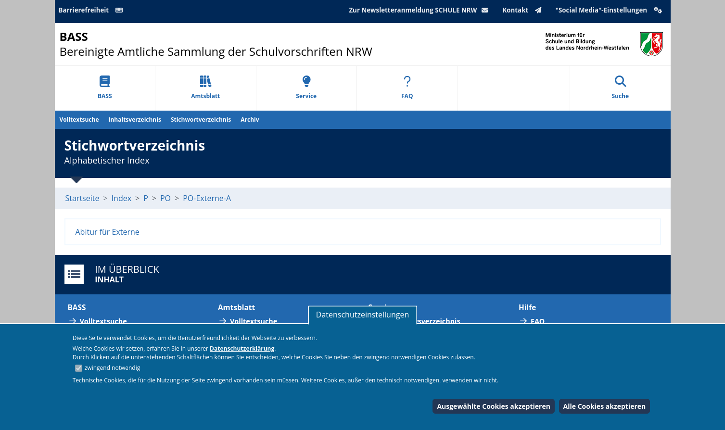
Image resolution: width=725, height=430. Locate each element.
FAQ (407, 88)
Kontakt (523, 10)
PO (165, 198)
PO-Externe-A (207, 198)
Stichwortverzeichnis (201, 119)
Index (121, 198)
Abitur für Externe (108, 232)
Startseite (82, 198)
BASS (105, 88)
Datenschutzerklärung (242, 348)
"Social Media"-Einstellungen (610, 10)
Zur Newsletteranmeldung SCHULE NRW (420, 10)
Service (306, 88)
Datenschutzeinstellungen (362, 314)
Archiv (250, 119)
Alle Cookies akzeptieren (604, 406)
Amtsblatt (205, 88)
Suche (620, 88)
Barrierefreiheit (92, 10)
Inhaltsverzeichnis (135, 119)
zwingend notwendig (112, 368)
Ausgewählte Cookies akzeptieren (493, 406)
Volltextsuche (79, 119)
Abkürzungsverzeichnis (420, 321)
